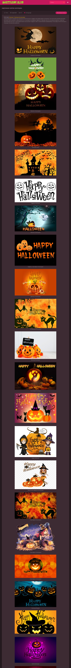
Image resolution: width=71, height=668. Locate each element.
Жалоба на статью (61, 12)
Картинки (11, 17)
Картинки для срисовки (19, 17)
